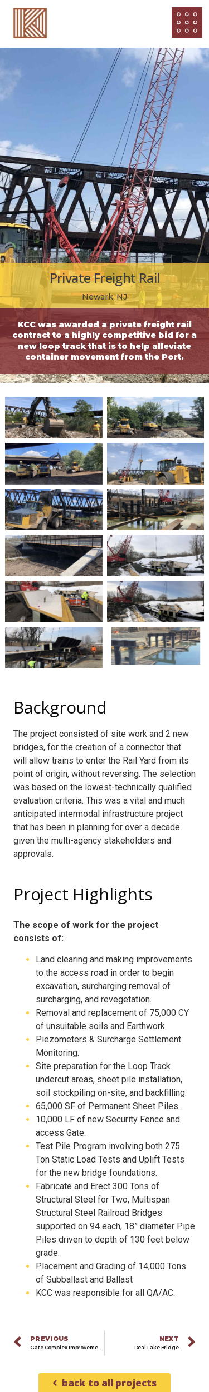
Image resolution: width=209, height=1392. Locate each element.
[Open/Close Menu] (187, 22)
